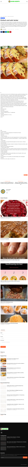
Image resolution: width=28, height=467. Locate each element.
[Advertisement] (14, 10)
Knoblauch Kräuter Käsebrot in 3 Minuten (13, 437)
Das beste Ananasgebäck (5, 238)
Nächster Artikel (21, 181)
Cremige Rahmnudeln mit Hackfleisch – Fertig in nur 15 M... (15, 404)
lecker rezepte (5, 16)
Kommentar (2, 340)
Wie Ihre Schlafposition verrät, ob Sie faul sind (14, 368)
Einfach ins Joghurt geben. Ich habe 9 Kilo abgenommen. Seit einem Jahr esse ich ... (21, 183)
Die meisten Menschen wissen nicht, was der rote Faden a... (16, 363)
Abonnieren (25, 457)
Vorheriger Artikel (7, 181)
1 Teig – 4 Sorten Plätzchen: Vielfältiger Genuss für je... (15, 390)
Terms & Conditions (24, 464)
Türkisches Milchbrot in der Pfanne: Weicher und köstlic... (15, 372)
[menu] (1, 1)
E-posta (2, 336)
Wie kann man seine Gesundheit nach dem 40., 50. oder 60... (11, 217)
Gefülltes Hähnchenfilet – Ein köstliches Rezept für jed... (15, 385)
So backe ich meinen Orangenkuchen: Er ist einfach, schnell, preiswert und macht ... (7, 183)
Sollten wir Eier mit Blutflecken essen (7, 302)
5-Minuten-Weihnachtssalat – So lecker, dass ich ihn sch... (15, 399)
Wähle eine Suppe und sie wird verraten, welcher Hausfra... (10, 281)
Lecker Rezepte (8, 189)
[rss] (2, 433)
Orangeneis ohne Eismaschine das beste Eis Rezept (9, 323)
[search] (27, 1)
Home (1, 16)
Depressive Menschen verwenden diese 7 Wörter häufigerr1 (16, 377)
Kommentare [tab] (3, 330)
